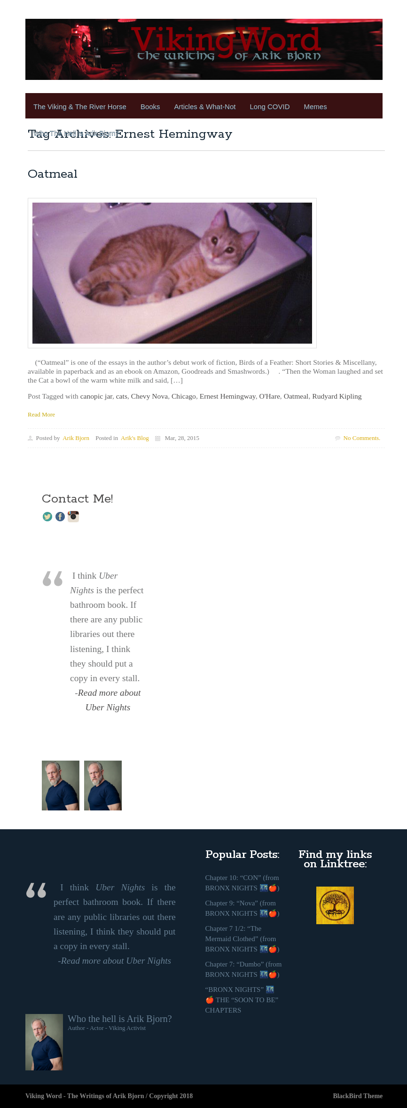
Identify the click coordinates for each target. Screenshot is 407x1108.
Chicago (184, 396)
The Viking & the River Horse (79, 106)
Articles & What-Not (205, 106)
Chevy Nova (149, 396)
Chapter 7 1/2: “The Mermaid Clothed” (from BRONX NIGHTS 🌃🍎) (242, 939)
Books (150, 106)
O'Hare (269, 396)
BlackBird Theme (358, 1096)
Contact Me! (77, 499)
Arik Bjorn (76, 437)
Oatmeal (53, 174)
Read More (41, 414)
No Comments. (362, 437)
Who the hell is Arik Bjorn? (120, 1019)
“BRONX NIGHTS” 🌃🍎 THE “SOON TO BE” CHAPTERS (242, 1000)
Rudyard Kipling (336, 396)
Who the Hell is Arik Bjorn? (76, 133)
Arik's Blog (135, 437)
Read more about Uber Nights (116, 961)
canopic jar (96, 396)
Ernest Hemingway (228, 396)
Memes (315, 106)
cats (121, 396)
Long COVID (270, 106)
